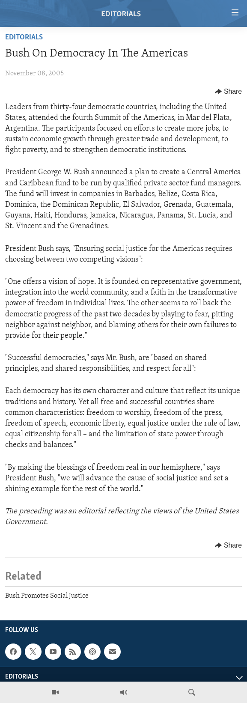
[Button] (228, 91)
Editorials (24, 37)
